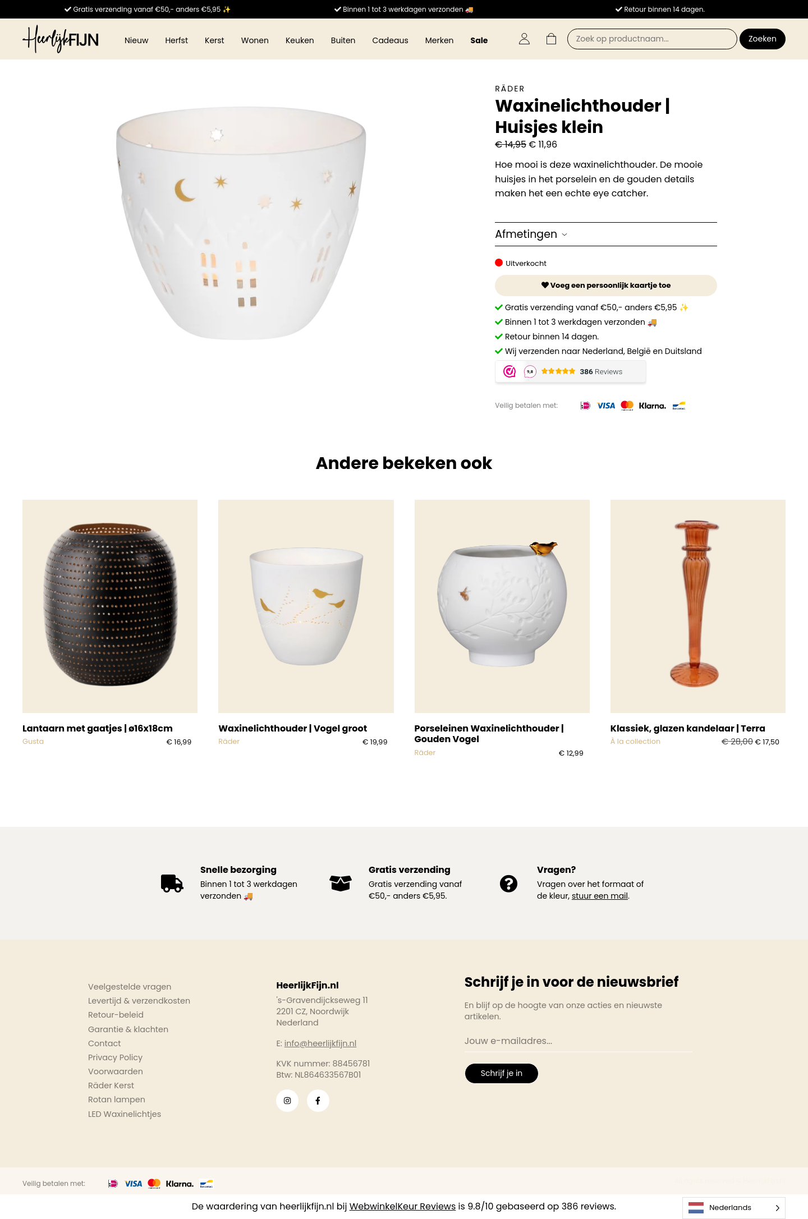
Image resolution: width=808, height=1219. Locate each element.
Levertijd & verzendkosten (139, 1000)
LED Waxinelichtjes (124, 1114)
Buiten (343, 40)
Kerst (214, 40)
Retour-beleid (116, 1014)
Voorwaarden (115, 1071)
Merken (439, 40)
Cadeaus (390, 40)
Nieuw (136, 40)
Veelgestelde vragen (130, 986)
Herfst (176, 40)
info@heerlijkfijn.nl (320, 1043)
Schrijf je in (501, 1073)
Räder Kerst (111, 1085)
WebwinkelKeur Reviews (403, 1206)
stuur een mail (600, 895)
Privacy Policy (115, 1057)
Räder (510, 88)
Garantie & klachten (128, 1029)
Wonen (255, 40)
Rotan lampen (116, 1099)
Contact (104, 1043)
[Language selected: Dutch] (734, 1208)
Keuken (300, 40)
